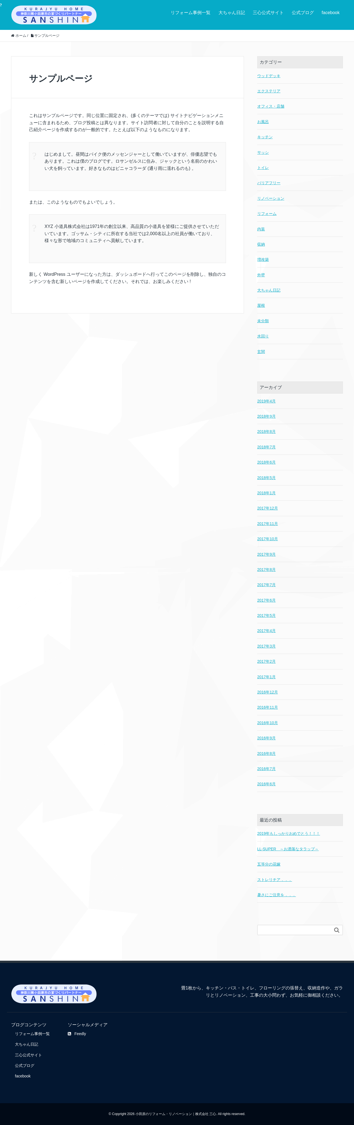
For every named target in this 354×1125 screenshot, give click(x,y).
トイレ (263, 167)
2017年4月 (266, 630)
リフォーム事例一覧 (190, 12)
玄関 (261, 351)
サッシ (263, 152)
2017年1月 (266, 677)
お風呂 (263, 121)
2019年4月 (266, 401)
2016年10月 (267, 723)
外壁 (261, 275)
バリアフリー (268, 183)
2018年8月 (266, 431)
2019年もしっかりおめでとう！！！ (288, 833)
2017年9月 (266, 554)
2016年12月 (267, 692)
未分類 (263, 321)
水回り (263, 336)
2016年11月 (267, 707)
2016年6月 (266, 784)
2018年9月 (266, 416)
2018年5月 (266, 478)
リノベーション (270, 198)
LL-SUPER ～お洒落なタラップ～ (288, 849)
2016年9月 (266, 738)
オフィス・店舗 (270, 106)
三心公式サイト (268, 12)
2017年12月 (267, 508)
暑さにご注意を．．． (276, 895)
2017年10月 (267, 539)
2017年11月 (267, 523)
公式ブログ (303, 12)
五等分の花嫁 (268, 864)
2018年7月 (266, 447)
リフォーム (267, 213)
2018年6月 (266, 462)
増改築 (263, 259)
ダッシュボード (130, 274)
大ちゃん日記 (231, 12)
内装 (261, 229)
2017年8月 (266, 569)
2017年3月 (266, 646)
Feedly (77, 1034)
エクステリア (268, 91)
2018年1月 (266, 493)
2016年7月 (266, 769)
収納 (261, 244)
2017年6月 (266, 600)
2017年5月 (266, 615)
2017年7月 (266, 585)
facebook (331, 12)
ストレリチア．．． (274, 879)
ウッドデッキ (268, 76)
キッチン (265, 137)
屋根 (261, 305)
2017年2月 (266, 661)
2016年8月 (266, 753)
